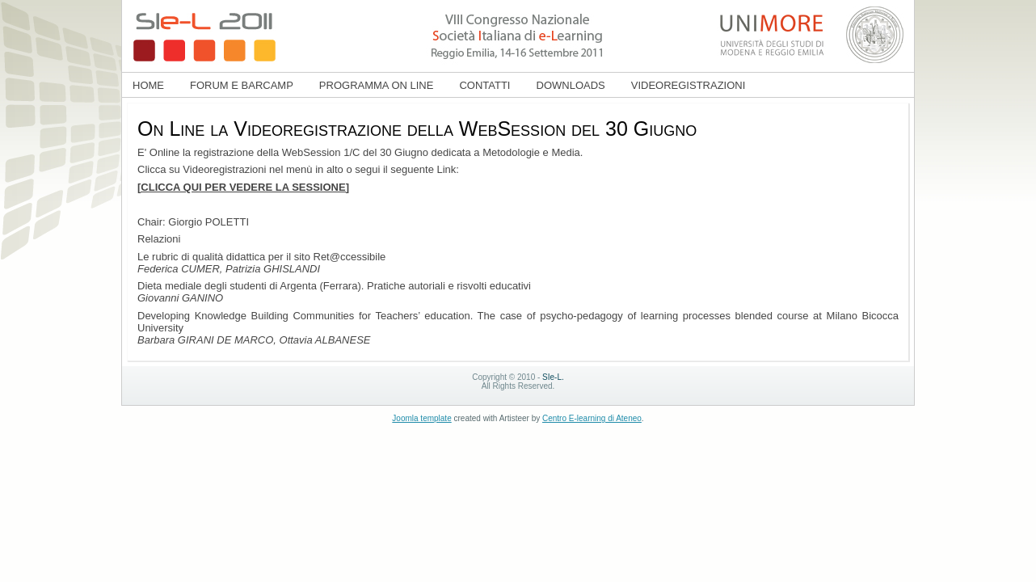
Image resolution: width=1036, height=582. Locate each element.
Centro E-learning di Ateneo (592, 418)
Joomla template (421, 418)
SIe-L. (553, 377)
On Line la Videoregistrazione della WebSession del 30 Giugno (417, 128)
